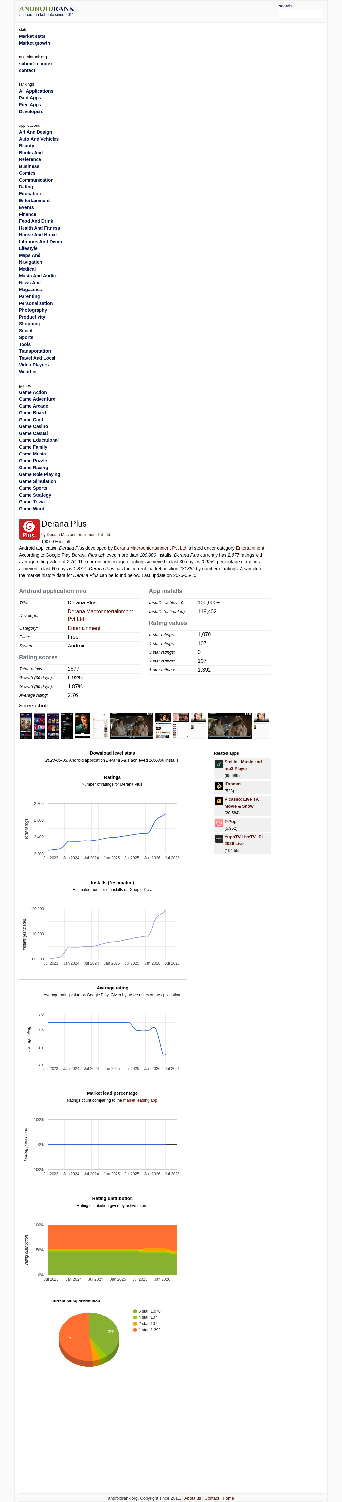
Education (30, 193)
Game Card (31, 419)
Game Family (33, 447)
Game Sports (33, 488)
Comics (27, 173)
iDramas (233, 783)
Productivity (32, 317)
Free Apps (30, 104)
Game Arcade (33, 406)
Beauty (26, 145)
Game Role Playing (39, 474)
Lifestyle (28, 248)
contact (27, 70)
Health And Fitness (39, 228)
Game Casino (33, 426)
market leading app (140, 1100)
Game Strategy (35, 495)
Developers (31, 111)
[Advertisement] (184, 10)
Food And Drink (36, 221)
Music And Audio (37, 275)
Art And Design (35, 132)
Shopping (29, 323)
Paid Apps (30, 97)
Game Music (32, 453)
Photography (33, 310)
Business (29, 166)
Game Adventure (37, 399)
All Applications (36, 91)
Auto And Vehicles (39, 138)
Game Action (33, 392)
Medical (27, 269)
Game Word (31, 508)
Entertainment (250, 548)
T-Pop (230, 821)
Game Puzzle (33, 460)
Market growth (34, 43)
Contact (212, 1498)
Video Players (34, 364)
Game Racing (33, 467)
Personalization (36, 303)
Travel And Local (37, 358)
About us (192, 1498)
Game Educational (39, 440)
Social (25, 330)
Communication (36, 180)
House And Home (38, 234)
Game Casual (33, 433)
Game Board (32, 412)
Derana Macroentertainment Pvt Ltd (78, 534)
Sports (26, 337)
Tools (25, 344)
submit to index (36, 63)
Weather (28, 371)
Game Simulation (37, 481)
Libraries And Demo (40, 241)
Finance (27, 214)
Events (26, 207)
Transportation (35, 351)
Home (228, 1498)
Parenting (29, 296)
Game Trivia (32, 501)
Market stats (32, 36)
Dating (26, 186)
